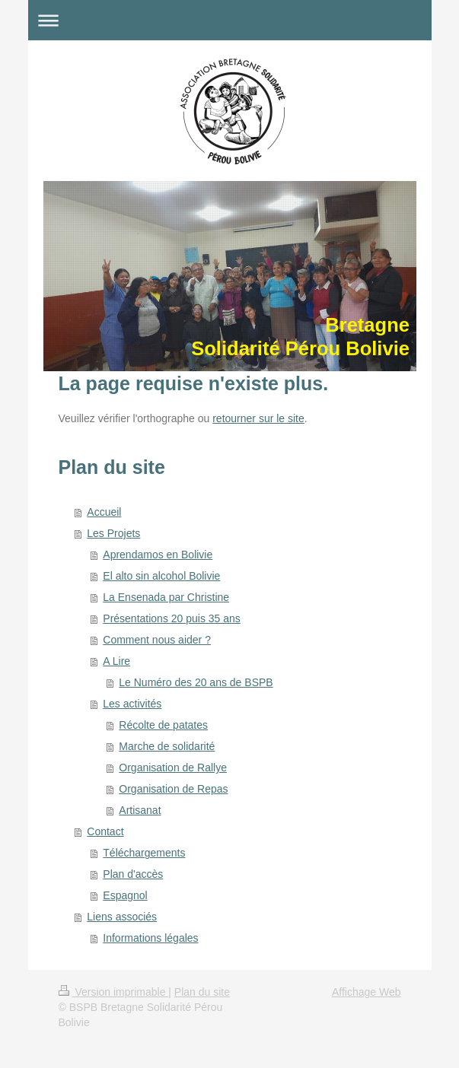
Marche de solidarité (167, 746)
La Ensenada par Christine (166, 597)
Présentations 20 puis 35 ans (172, 618)
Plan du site (202, 992)
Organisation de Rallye (173, 767)
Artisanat (140, 810)
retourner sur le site (258, 418)
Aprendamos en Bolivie (157, 554)
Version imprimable (114, 992)
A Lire (116, 661)
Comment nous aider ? (157, 640)
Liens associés (122, 917)
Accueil (104, 512)
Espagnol (125, 895)
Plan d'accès (133, 874)
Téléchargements (144, 853)
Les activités (132, 704)
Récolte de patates (163, 725)
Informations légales (150, 938)
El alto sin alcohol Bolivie (161, 576)
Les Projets (113, 533)
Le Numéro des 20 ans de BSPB (196, 682)
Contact (105, 831)
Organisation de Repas (173, 789)
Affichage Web (366, 992)
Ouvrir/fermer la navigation (230, 20)
